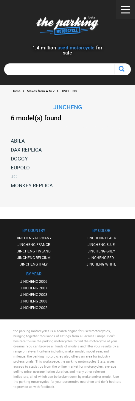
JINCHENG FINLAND (34, 251)
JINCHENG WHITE (101, 264)
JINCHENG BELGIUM (33, 257)
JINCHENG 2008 (33, 301)
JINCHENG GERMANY (34, 237)
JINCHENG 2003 (33, 294)
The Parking (67, 26)
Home (16, 91)
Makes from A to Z (41, 91)
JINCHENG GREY (101, 251)
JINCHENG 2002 (33, 307)
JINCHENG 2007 (33, 287)
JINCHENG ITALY (34, 264)
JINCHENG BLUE (101, 244)
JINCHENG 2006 (33, 281)
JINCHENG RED (101, 257)
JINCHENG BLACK (101, 237)
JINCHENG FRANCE (34, 244)
